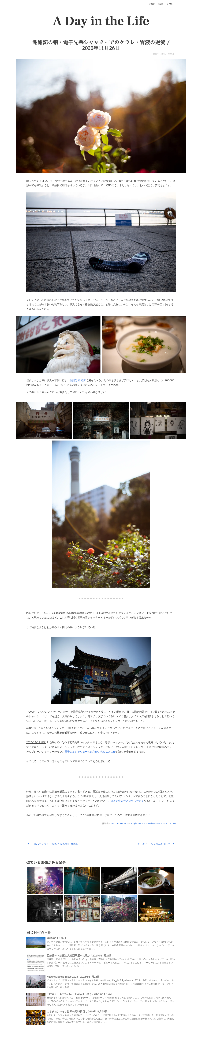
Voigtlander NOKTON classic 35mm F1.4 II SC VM (153, 823)
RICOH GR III (123, 823)
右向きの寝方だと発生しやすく (126, 800)
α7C (113, 823)
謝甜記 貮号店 (78, 380)
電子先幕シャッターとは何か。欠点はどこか (90, 751)
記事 (169, 4)
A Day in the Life (101, 21)
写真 (161, 4)
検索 (152, 4)
